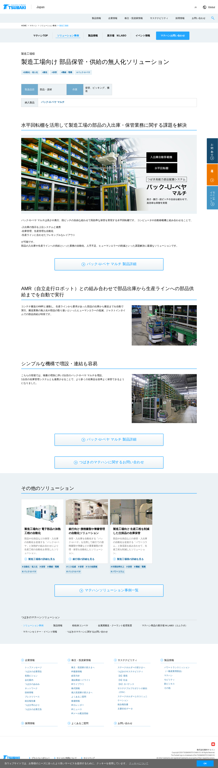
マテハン (33, 26)
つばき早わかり (32, 705)
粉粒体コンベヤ (80, 625)
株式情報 (75, 688)
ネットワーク (31, 688)
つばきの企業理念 (33, 671)
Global (211, 7)
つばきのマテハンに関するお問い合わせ (87, 631)
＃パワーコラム (117, 571)
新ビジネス (169, 684)
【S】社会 (122, 680)
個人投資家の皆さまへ (81, 692)
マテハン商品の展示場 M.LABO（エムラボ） (164, 625)
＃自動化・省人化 (29, 567)
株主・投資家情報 (134, 18)
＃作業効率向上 (117, 567)
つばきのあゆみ (32, 684)
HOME (24, 26)
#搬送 (44, 72)
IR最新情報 (76, 671)
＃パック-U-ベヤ (29, 571)
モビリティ (169, 679)
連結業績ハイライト (80, 680)
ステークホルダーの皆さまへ (131, 667)
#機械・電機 (66, 72)
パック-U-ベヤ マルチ (52, 102)
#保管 (54, 72)
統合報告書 (30, 701)
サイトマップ (89, 758)
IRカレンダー (77, 705)
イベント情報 (142, 35)
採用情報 (180, 18)
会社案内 (29, 680)
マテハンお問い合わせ (173, 35)
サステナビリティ (159, 18)
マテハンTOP (40, 35)
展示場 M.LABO (116, 35)
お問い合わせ (198, 18)
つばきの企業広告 (33, 709)
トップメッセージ (33, 667)
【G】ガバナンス (126, 684)
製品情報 (96, 18)
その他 (167, 688)
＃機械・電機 (53, 567)
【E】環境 (122, 676)
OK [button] (205, 763)
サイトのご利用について (67, 758)
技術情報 (29, 692)
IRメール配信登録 (79, 713)
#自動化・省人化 (30, 72)
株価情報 (75, 701)
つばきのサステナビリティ (130, 671)
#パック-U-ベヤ (83, 72)
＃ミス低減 (71, 567)
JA (195, 7)
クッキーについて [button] (138, 763)
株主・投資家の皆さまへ (83, 667)
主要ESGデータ (125, 708)
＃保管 (42, 567)
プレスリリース (32, 696)
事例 (68, 35)
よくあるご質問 (78, 696)
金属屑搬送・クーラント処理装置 (115, 625)
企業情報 (112, 18)
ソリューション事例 (48, 26)
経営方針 (75, 676)
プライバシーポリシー (40, 758)
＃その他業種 (91, 567)
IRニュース (76, 709)
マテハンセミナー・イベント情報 (40, 631)
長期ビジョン (31, 676)
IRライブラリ (77, 684)
